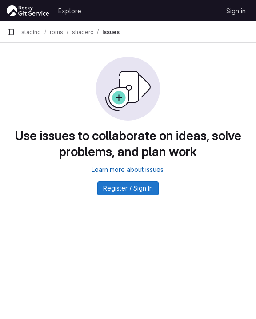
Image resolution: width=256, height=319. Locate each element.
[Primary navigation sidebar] (11, 32)
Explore (69, 11)
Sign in (236, 11)
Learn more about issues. (128, 169)
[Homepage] (28, 11)
